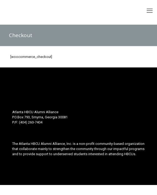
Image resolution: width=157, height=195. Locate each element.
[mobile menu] (149, 10)
